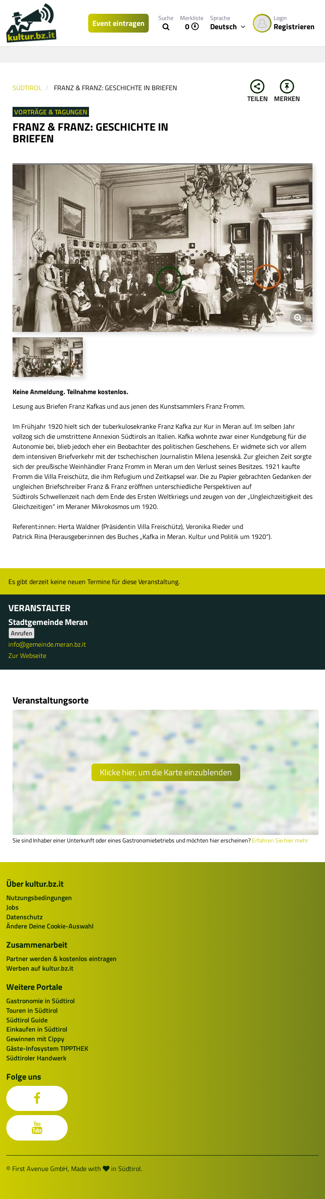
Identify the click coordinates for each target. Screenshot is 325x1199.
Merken (287, 91)
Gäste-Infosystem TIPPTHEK (47, 1048)
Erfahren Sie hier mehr (280, 840)
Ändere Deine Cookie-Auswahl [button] (50, 926)
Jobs (12, 907)
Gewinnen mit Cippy (35, 1039)
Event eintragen (118, 23)
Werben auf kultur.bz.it (40, 968)
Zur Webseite (27, 655)
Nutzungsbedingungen (39, 898)
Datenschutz (24, 917)
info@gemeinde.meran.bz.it (47, 644)
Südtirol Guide (27, 1020)
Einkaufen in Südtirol (36, 1029)
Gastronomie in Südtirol (40, 1001)
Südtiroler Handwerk (36, 1058)
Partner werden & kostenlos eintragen (61, 959)
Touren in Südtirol (32, 1010)
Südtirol (27, 88)
